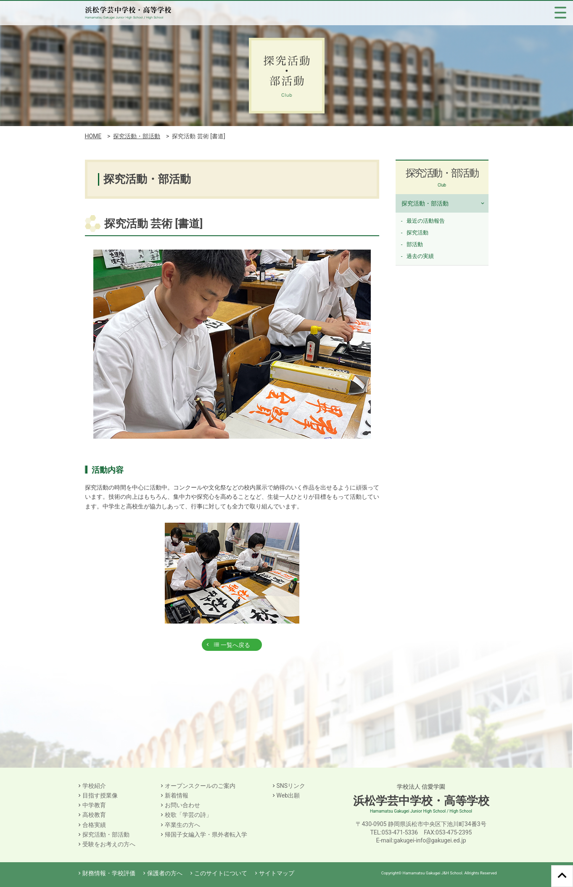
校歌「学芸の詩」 (188, 814)
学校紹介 (94, 785)
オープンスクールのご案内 (200, 785)
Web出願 (288, 795)
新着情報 (176, 795)
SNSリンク (291, 785)
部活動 (415, 244)
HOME (93, 136)
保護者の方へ (164, 873)
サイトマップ (276, 873)
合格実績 (94, 824)
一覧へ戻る (232, 645)
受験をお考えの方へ (108, 844)
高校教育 (94, 814)
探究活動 (417, 232)
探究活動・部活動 (136, 136)
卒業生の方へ (182, 824)
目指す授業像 (100, 795)
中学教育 (94, 805)
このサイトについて (220, 873)
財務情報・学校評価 (108, 873)
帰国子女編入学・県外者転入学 (206, 834)
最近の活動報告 (426, 221)
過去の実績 (420, 256)
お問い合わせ (182, 805)
